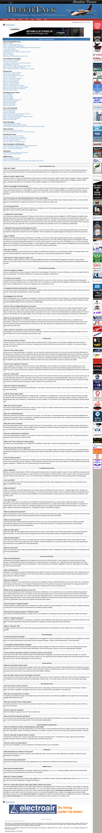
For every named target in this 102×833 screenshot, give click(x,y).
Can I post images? (8, 98)
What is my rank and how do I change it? (14, 67)
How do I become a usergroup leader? (13, 115)
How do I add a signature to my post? (13, 75)
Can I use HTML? (8, 95)
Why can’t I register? (8, 54)
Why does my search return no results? (14, 137)
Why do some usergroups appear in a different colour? (18, 116)
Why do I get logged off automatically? (13, 46)
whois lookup (39, 788)
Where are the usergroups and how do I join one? (16, 114)
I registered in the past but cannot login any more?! (17, 52)
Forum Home (10, 25)
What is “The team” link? (10, 119)
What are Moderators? (9, 111)
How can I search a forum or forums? (13, 136)
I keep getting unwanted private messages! (15, 125)
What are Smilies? (8, 97)
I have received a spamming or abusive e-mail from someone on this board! (23, 126)
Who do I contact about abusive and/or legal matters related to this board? (23, 161)
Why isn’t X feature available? (11, 159)
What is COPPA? (8, 53)
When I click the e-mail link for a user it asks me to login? (18, 68)
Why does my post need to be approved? (14, 88)
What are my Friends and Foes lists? (13, 130)
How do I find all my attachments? (12, 154)
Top (4, 173)
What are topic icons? (9, 105)
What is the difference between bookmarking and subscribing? (20, 145)
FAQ (26, 19)
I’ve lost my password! (9, 49)
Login (32, 19)
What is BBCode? (8, 94)
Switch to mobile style (46, 819)
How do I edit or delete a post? (11, 74)
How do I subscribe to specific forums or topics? (16, 147)
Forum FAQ (16, 821)
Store (45, 19)
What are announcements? (10, 101)
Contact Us (22, 821)
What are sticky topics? (9, 102)
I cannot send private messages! (12, 123)
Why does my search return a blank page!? (15, 138)
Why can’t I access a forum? (11, 81)
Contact (20, 19)
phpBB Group (52, 770)
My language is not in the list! (11, 64)
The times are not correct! (10, 61)
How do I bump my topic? (10, 90)
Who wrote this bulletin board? (11, 158)
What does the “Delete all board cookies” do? (15, 56)
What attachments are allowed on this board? (15, 152)
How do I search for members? (11, 140)
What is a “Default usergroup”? (11, 118)
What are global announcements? (12, 99)
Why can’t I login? (8, 43)
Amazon (13, 19)
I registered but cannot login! (11, 50)
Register (39, 19)
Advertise (5, 19)
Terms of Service (8, 821)
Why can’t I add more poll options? (12, 78)
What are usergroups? (9, 112)
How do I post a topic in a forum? (12, 72)
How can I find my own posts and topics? (14, 141)
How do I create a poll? (9, 77)
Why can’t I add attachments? (11, 83)
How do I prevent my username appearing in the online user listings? (22, 47)
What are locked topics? (9, 104)
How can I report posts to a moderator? (14, 85)
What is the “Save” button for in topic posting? (15, 87)
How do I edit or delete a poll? (11, 80)
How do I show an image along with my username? (17, 66)
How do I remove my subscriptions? (13, 148)
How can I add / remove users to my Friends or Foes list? (18, 132)
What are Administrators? (10, 109)
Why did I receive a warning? (11, 84)
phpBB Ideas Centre (82, 778)
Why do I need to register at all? (12, 44)
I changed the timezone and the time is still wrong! (16, 63)
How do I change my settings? (11, 60)
